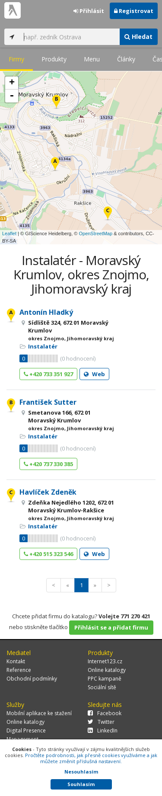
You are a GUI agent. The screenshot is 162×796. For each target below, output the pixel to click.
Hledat (138, 36)
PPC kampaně (104, 678)
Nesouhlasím (81, 771)
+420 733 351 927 (48, 374)
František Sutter (47, 402)
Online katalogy (107, 670)
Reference (18, 670)
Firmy (16, 59)
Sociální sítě (102, 687)
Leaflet (9, 233)
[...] (69, 37)
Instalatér (42, 346)
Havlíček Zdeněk (47, 492)
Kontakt (15, 661)
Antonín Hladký (46, 312)
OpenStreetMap (95, 233)
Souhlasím (81, 784)
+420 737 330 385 (48, 464)
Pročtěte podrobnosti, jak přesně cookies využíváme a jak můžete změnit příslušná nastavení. (91, 758)
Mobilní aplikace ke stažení (39, 713)
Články (126, 59)
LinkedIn (103, 730)
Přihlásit (88, 11)
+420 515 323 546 (48, 554)
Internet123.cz (105, 661)
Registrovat (133, 11)
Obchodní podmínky (31, 678)
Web (94, 374)
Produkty (54, 59)
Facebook (104, 713)
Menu (92, 59)
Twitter (101, 722)
